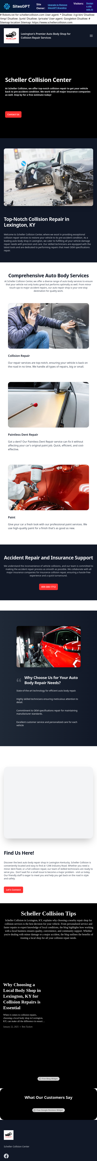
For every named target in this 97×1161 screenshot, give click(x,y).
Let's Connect (13, 889)
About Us (56, 1116)
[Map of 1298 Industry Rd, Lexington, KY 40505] (48, 802)
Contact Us (13, 114)
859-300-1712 (48, 586)
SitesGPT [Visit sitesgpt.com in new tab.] (61, 1154)
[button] (6, 1042)
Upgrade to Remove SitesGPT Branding (57, 6)
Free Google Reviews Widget (48, 1047)
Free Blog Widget (48, 1015)
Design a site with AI (89, 6)
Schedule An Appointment (67, 1135)
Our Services (58, 1122)
